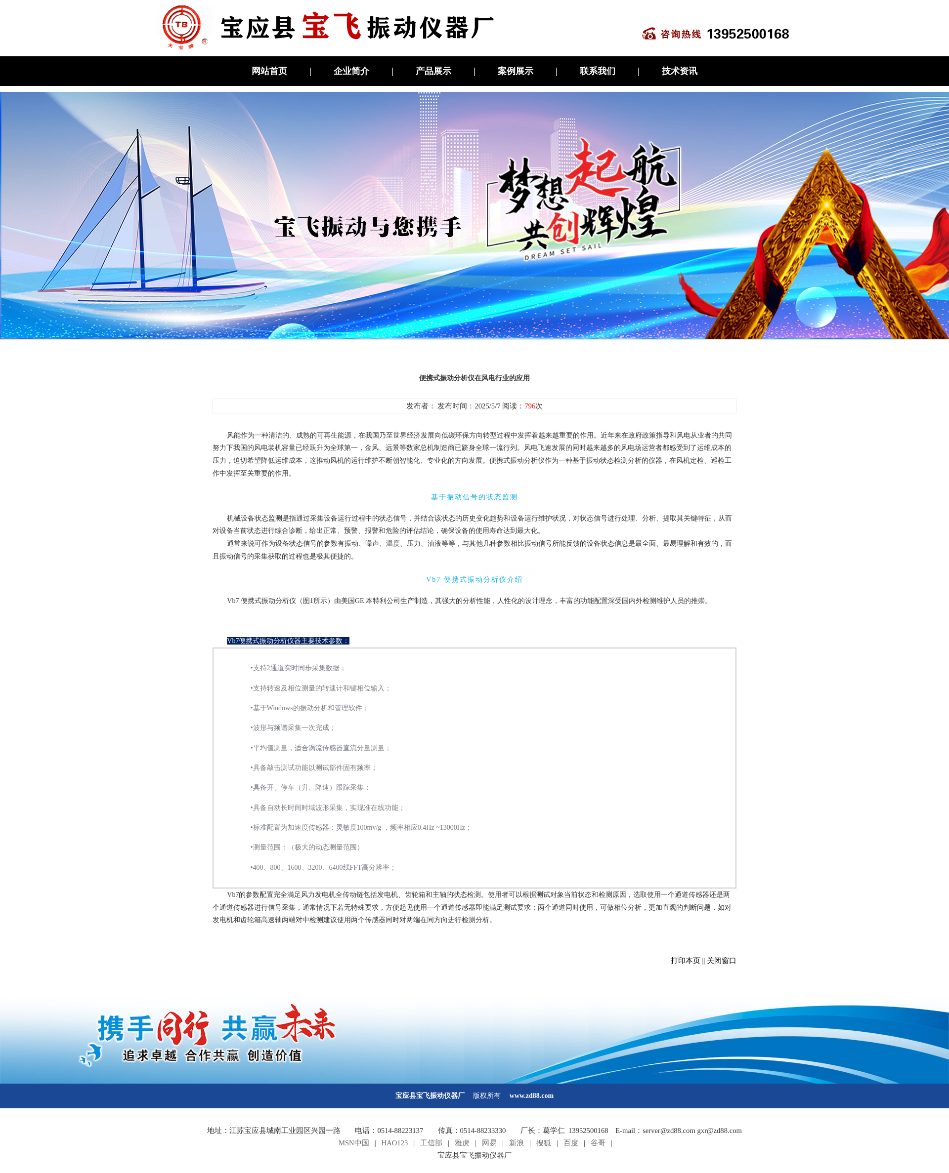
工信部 (431, 1143)
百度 (570, 1143)
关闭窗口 (721, 961)
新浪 (516, 1143)
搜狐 (543, 1143)
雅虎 (462, 1143)
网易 (489, 1143)
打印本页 (685, 961)
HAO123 (395, 1143)
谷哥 (598, 1143)
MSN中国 (354, 1143)
